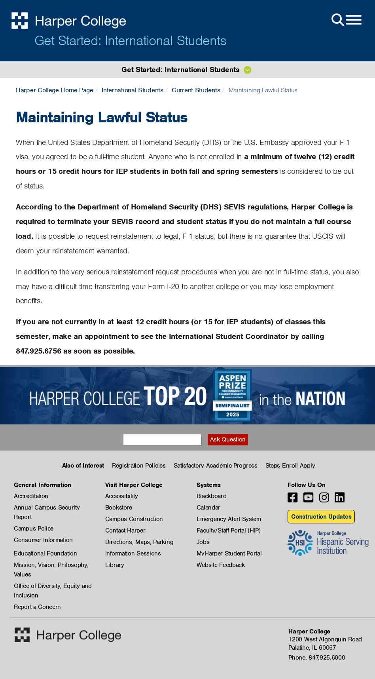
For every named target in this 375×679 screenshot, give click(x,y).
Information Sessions (133, 553)
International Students (132, 90)
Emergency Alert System (229, 519)
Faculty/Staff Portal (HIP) (229, 530)
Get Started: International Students (130, 40)
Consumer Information (43, 540)
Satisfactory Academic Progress (216, 466)
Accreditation (31, 496)
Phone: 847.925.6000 (316, 658)
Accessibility (121, 496)
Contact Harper (125, 530)
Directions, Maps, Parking (139, 542)
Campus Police (33, 529)
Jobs (203, 542)
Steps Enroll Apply (290, 466)
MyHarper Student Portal (229, 553)
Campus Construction (134, 519)
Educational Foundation (45, 553)
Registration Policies (139, 466)
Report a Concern (37, 607)
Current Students (196, 90)
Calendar (209, 508)
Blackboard (212, 496)
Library (114, 565)
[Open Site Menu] (345, 20)
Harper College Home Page (54, 90)
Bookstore (118, 508)
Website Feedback (221, 565)
